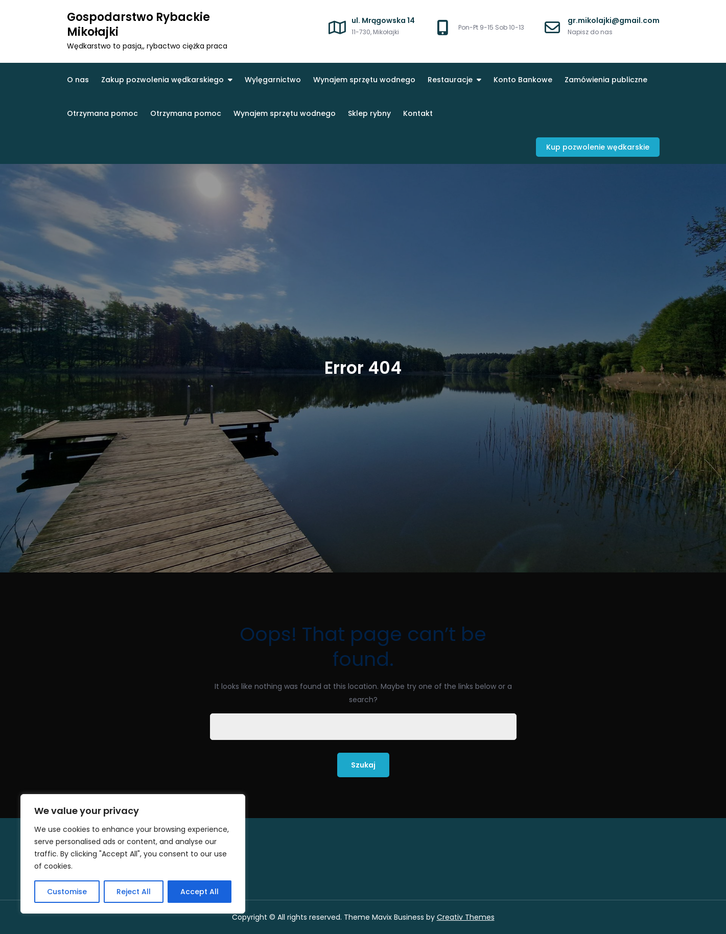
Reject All (133, 892)
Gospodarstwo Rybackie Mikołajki (138, 24)
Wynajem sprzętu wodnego (364, 80)
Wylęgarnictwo (273, 80)
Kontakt (418, 113)
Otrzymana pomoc (102, 113)
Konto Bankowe (523, 80)
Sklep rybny (369, 113)
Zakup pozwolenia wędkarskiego (162, 80)
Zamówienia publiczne (606, 80)
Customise (67, 892)
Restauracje (450, 80)
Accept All (199, 892)
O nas (78, 80)
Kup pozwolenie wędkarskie (597, 147)
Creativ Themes (466, 917)
